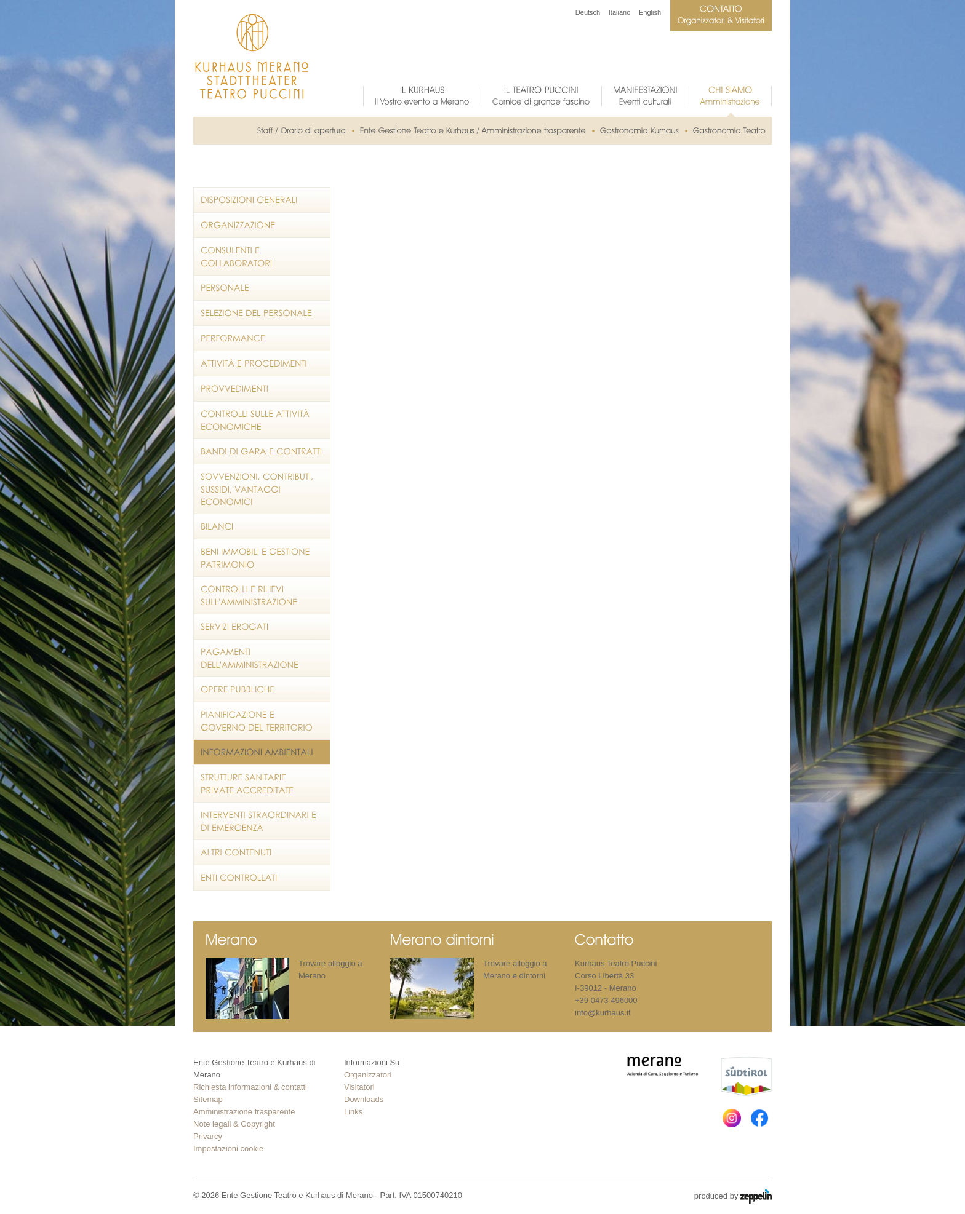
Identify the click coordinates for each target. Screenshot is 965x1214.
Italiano (619, 12)
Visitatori (359, 1087)
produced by (733, 1196)
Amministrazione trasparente (244, 1111)
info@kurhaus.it (603, 1012)
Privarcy (207, 1136)
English (650, 12)
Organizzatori (367, 1074)
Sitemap (208, 1099)
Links (353, 1111)
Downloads (363, 1099)
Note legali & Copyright (234, 1124)
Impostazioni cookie (228, 1148)
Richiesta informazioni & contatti (250, 1087)
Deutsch (587, 12)
